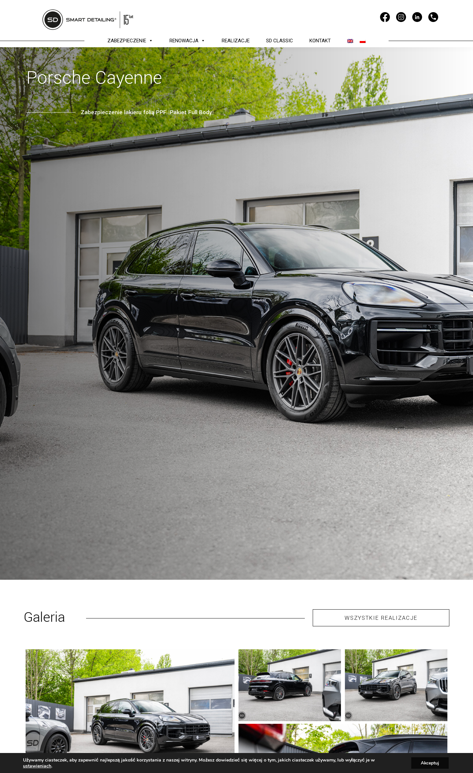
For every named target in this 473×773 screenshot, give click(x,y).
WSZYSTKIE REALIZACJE (381, 618)
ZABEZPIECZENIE (130, 41)
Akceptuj (429, 763)
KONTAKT (320, 41)
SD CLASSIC (279, 41)
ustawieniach (37, 766)
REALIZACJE (236, 41)
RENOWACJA (187, 41)
